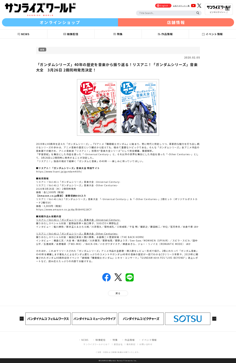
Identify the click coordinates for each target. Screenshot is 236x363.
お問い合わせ (145, 344)
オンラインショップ (60, 22)
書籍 (42, 49)
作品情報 (130, 339)
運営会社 (118, 344)
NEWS (85, 339)
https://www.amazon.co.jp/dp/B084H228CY (64, 209)
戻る (118, 293)
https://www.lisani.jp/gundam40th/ (59, 171)
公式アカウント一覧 (181, 5)
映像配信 (101, 339)
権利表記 (131, 344)
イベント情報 (149, 339)
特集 (115, 339)
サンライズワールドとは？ (96, 344)
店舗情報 (176, 22)
